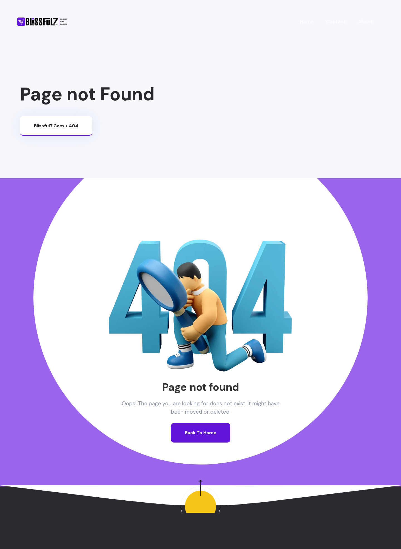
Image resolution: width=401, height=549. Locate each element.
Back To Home (200, 433)
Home (307, 21)
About (365, 21)
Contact (336, 21)
